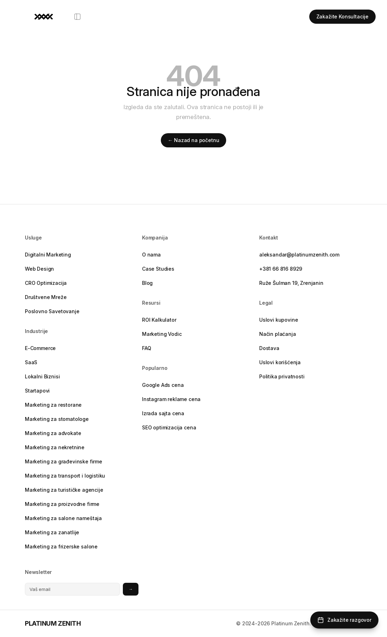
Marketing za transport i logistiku (65, 476)
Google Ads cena (163, 385)
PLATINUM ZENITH (53, 623)
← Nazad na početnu (193, 140)
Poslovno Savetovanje (52, 311)
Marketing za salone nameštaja (63, 518)
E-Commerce (40, 348)
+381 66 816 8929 (280, 269)
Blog (147, 283)
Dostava (269, 348)
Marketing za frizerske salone (61, 546)
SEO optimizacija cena (169, 427)
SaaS (31, 362)
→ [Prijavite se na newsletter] (131, 589)
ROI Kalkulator (159, 320)
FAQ (146, 348)
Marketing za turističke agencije (64, 490)
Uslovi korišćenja (280, 362)
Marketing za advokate (53, 433)
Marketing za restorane (53, 405)
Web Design (39, 269)
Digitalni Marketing (48, 255)
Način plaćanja (277, 334)
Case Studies (158, 269)
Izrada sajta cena (163, 413)
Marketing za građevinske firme (63, 461)
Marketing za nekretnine (55, 447)
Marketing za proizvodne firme (62, 504)
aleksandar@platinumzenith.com (299, 255)
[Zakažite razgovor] (344, 619)
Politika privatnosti (282, 376)
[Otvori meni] (77, 16)
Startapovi (37, 391)
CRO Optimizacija (46, 283)
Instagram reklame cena (171, 399)
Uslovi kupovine (278, 320)
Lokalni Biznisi (42, 376)
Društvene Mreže (45, 297)
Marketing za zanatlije (52, 532)
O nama (151, 255)
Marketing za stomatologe (57, 419)
